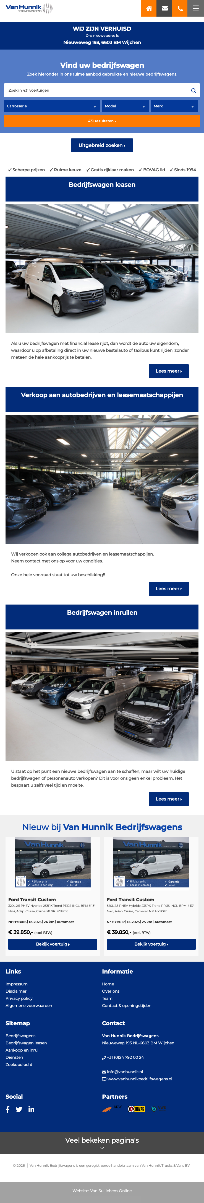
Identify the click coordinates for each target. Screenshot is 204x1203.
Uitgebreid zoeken (102, 145)
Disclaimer (16, 991)
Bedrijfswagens (20, 1035)
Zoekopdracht (19, 1064)
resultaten (102, 121)
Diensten (14, 1057)
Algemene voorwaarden (29, 1005)
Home (108, 984)
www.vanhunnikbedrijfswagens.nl (137, 1078)
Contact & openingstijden (126, 1005)
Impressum (17, 984)
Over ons (110, 991)
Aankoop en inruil (23, 1050)
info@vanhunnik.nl (122, 1071)
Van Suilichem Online (111, 1190)
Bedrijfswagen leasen (26, 1043)
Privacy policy (19, 998)
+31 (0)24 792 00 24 (123, 1057)
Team (107, 998)
